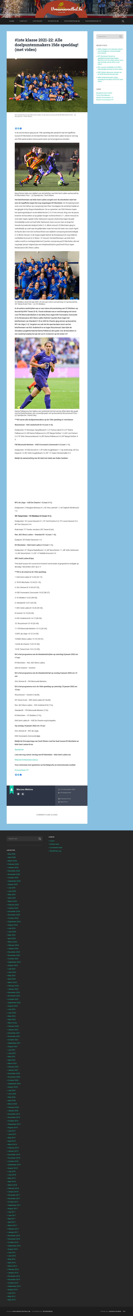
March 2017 (12, 1225)
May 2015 (11, 1296)
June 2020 (12, 1094)
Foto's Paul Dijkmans (103, 95)
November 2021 (14, 1036)
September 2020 (14, 1084)
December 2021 (14, 1033)
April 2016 (12, 1263)
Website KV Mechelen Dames (26, 760)
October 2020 (13, 1080)
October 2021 (13, 1040)
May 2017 (11, 1219)
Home (11, 21)
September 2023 (14, 962)
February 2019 (13, 1148)
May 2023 (11, 976)
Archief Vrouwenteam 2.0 (104, 100)
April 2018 (12, 1181)
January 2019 (13, 1151)
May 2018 (11, 1178)
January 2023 (13, 989)
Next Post (63, 802)
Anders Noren (115, 1311)
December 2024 (14, 911)
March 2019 (12, 1144)
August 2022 (13, 1006)
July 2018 (11, 1171)
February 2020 (13, 1107)
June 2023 (12, 972)
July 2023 (11, 969)
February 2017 (13, 1229)
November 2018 (14, 1158)
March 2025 (12, 901)
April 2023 (12, 979)
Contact (23, 21)
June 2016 (12, 1256)
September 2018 (14, 1165)
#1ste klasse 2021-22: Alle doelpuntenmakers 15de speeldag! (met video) (46, 44)
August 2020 (13, 1087)
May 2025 (11, 895)
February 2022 (13, 1026)
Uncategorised (65, 792)
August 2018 (13, 1168)
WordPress (48, 1311)
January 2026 (13, 867)
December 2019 (14, 1114)
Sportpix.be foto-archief (104, 93)
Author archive (18, 794)
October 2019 (13, 1121)
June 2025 (12, 891)
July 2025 (11, 888)
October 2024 (13, 918)
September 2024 (14, 922)
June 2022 (12, 1013)
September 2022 (14, 1003)
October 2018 (13, 1161)
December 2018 (14, 1155)
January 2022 (13, 1030)
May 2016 (11, 1259)
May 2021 (11, 1057)
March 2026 (12, 861)
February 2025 (13, 905)
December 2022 (14, 992)
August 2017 (13, 1209)
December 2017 (14, 1195)
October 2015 (13, 1283)
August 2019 (13, 1128)
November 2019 (14, 1117)
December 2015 (14, 1276)
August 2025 (13, 884)
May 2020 (11, 1097)
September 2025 (14, 881)
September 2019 (14, 1124)
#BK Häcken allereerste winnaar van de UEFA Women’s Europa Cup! (110, 73)
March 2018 (12, 1185)
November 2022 (14, 996)
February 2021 (13, 1067)
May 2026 (11, 854)
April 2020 (12, 1100)
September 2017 (14, 1205)
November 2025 (14, 874)
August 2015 (13, 1290)
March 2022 (12, 1023)
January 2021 (13, 1070)
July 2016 (11, 1252)
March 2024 (12, 942)
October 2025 (13, 878)
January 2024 (13, 949)
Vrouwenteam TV (21, 770)
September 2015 (14, 1286)
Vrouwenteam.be (72, 21)
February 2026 (13, 864)
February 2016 (13, 1269)
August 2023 (13, 965)
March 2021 (12, 1063)
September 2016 (14, 1246)
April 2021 (12, 1060)
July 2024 (11, 928)
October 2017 (13, 1202)
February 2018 (13, 1188)
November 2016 (14, 1239)
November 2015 (14, 1279)
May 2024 (11, 935)
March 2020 (12, 1104)
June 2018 (12, 1175)
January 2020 (13, 1111)
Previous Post (65, 799)
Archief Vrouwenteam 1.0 (104, 97)
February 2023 (13, 986)
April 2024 (12, 938)
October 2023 (13, 959)
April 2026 (12, 857)
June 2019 (12, 1134)
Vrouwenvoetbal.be (66, 8)
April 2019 (12, 1141)
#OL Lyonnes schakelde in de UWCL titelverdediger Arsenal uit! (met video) (110, 68)
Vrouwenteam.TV (93, 21)
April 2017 (12, 1222)
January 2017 (13, 1232)
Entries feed (54, 844)
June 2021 (12, 1053)
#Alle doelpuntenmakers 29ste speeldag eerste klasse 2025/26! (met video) (110, 79)
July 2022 (11, 1009)
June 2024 (12, 932)
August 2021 (13, 1046)
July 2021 (11, 1050)
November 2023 (14, 955)
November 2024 (14, 915)
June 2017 (12, 1215)
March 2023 (12, 982)
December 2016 (14, 1236)
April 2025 (12, 898)
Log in (52, 841)
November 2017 (14, 1198)
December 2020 (14, 1073)
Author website (23, 794)
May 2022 (11, 1016)
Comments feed (56, 848)
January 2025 (13, 908)
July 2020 (11, 1090)
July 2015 (11, 1293)
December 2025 (14, 871)
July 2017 (11, 1212)
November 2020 (14, 1077)
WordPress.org (55, 851)
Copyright (37, 21)
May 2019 (11, 1138)
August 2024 (13, 925)
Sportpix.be (53, 21)
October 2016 (13, 1242)
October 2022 (13, 999)
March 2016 (12, 1266)
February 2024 (13, 945)
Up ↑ (124, 1311)
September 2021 (14, 1043)
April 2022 (12, 1019)
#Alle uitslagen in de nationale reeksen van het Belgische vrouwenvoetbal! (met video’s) (110, 51)
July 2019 (11, 1131)
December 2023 (14, 952)
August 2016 (13, 1249)
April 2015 (12, 1300)
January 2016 (13, 1273)
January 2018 (13, 1192)
